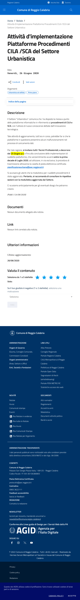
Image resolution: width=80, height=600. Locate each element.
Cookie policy (15, 572)
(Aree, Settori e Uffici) (18, 361)
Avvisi (11, 404)
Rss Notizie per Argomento (22, 436)
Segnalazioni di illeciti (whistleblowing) (49, 377)
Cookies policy (56, 596)
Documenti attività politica (51, 416)
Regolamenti (46, 404)
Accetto (72, 596)
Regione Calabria (13, 2)
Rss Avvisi (15, 426)
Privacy (12, 566)
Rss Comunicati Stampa (20, 431)
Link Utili (45, 342)
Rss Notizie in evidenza (20, 416)
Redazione (14, 578)
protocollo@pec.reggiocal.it (20, 482)
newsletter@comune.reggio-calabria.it (25, 519)
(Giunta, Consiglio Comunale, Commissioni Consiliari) (21, 351)
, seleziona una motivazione (34, 289)
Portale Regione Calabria (51, 355)
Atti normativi (46, 400)
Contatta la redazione (18, 503)
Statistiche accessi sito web (52, 387)
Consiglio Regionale (49, 351)
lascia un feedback (16, 496)
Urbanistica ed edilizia (17, 92)
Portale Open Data (48, 371)
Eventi (12, 412)
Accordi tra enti (47, 408)
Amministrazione (17, 342)
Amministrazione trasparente (24, 447)
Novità (12, 395)
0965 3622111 (15, 489)
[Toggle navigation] (4, 9)
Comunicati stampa (17, 408)
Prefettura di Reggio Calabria (52, 367)
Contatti (13, 463)
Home (10, 20)
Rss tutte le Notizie (19, 421)
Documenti (46, 395)
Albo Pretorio (46, 347)
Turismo (68, 2)
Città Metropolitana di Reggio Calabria (53, 361)
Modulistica (45, 412)
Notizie (19, 20)
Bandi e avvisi (46, 419)
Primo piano (32, 92)
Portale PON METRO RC (51, 383)
